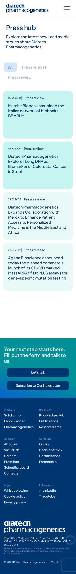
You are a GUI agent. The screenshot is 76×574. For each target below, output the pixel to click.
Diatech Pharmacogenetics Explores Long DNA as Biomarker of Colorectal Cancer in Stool (37, 164)
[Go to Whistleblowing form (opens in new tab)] (20, 490)
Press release (34, 67)
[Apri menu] (67, 8)
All (10, 67)
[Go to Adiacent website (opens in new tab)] (55, 562)
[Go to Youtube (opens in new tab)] (55, 496)
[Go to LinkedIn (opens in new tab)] (55, 490)
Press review (20, 77)
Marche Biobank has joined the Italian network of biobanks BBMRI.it (36, 110)
